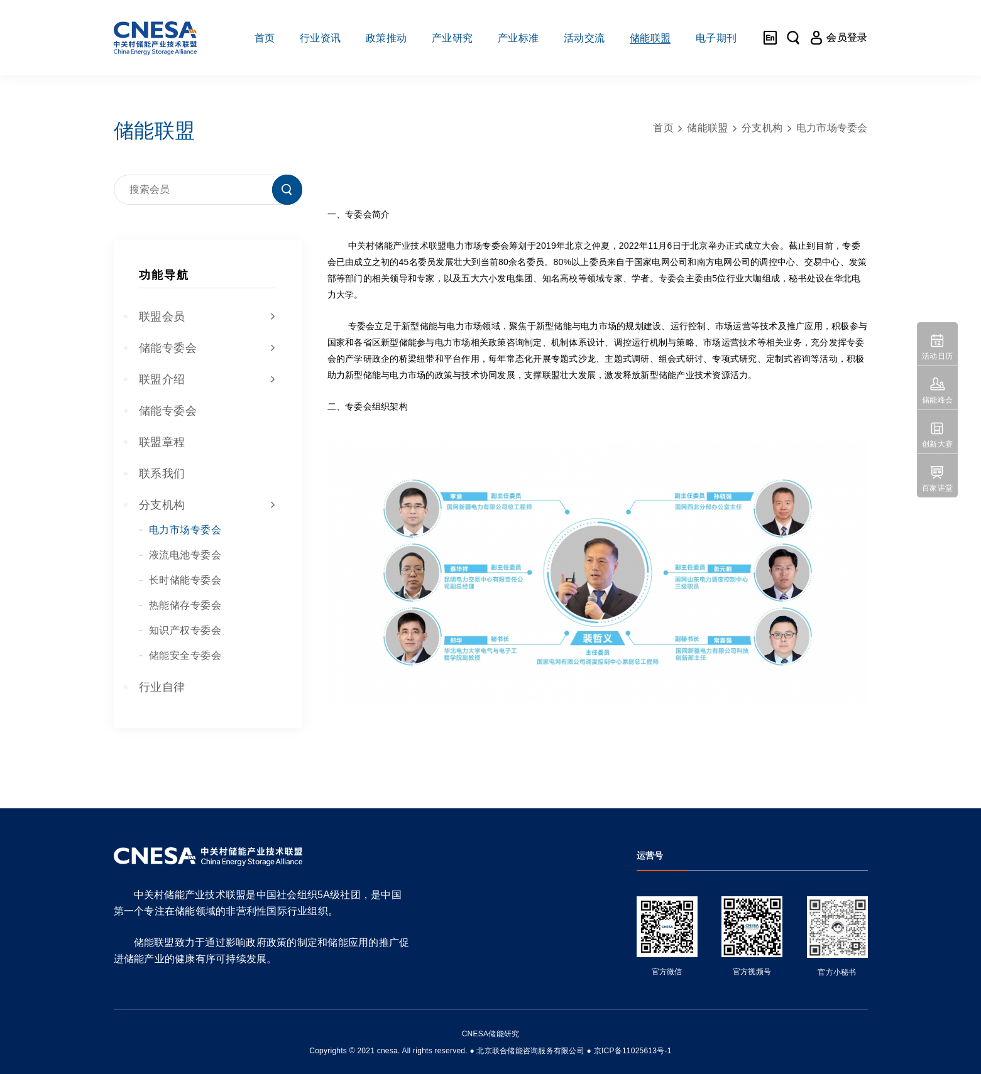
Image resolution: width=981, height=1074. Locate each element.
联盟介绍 (208, 379)
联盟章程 (162, 442)
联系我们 (162, 473)
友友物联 (106, 1042)
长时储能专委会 (185, 580)
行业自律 (162, 687)
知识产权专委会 (185, 630)
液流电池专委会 (185, 555)
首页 (663, 127)
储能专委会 (208, 348)
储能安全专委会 (185, 655)
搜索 (287, 190)
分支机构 (208, 505)
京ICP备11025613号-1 (633, 1050)
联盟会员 (208, 316)
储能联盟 (707, 127)
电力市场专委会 (185, 529)
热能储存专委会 (185, 605)
